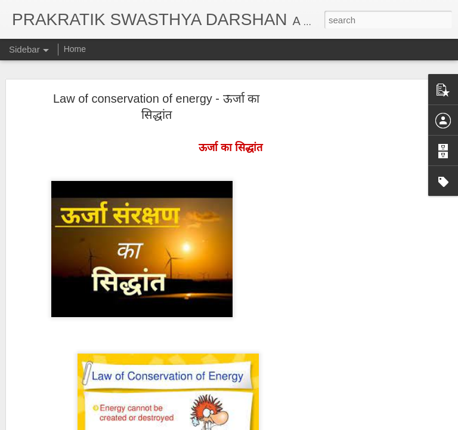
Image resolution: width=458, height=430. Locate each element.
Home (75, 49)
